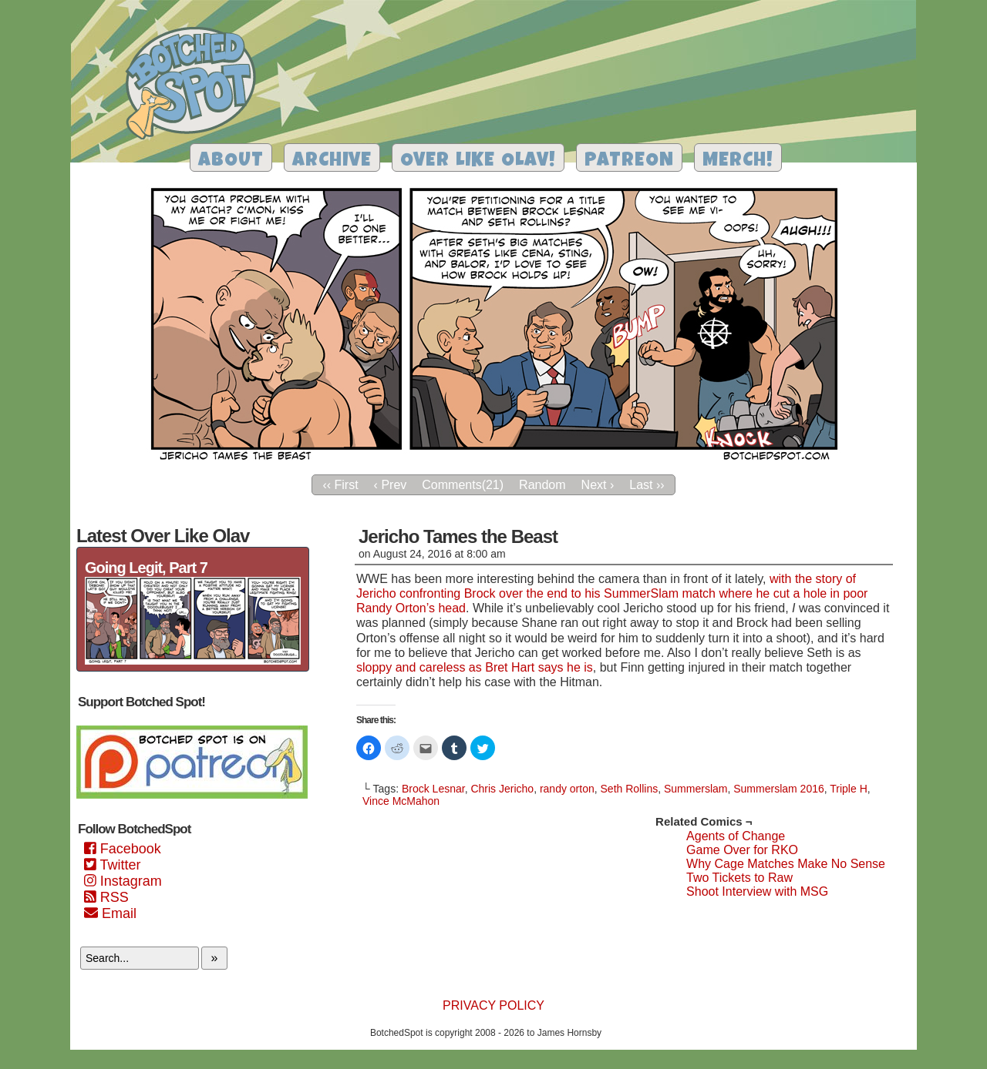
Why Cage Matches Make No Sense (785, 863)
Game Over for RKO (742, 849)
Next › (598, 484)
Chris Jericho (502, 788)
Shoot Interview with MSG (757, 891)
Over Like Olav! (478, 161)
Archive (332, 161)
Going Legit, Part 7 (146, 567)
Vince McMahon (401, 801)
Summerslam (695, 788)
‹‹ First (340, 484)
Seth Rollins (630, 788)
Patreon (629, 161)
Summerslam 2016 (778, 788)
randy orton (567, 788)
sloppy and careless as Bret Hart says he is (474, 667)
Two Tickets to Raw (739, 877)
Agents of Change (735, 836)
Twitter (112, 865)
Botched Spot (196, 85)
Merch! (737, 161)
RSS (106, 897)
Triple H (848, 788)
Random (542, 484)
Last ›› (646, 484)
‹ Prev (390, 484)
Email (110, 913)
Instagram (123, 881)
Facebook (122, 848)
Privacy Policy (493, 1005)
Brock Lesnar (433, 788)
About (231, 161)
